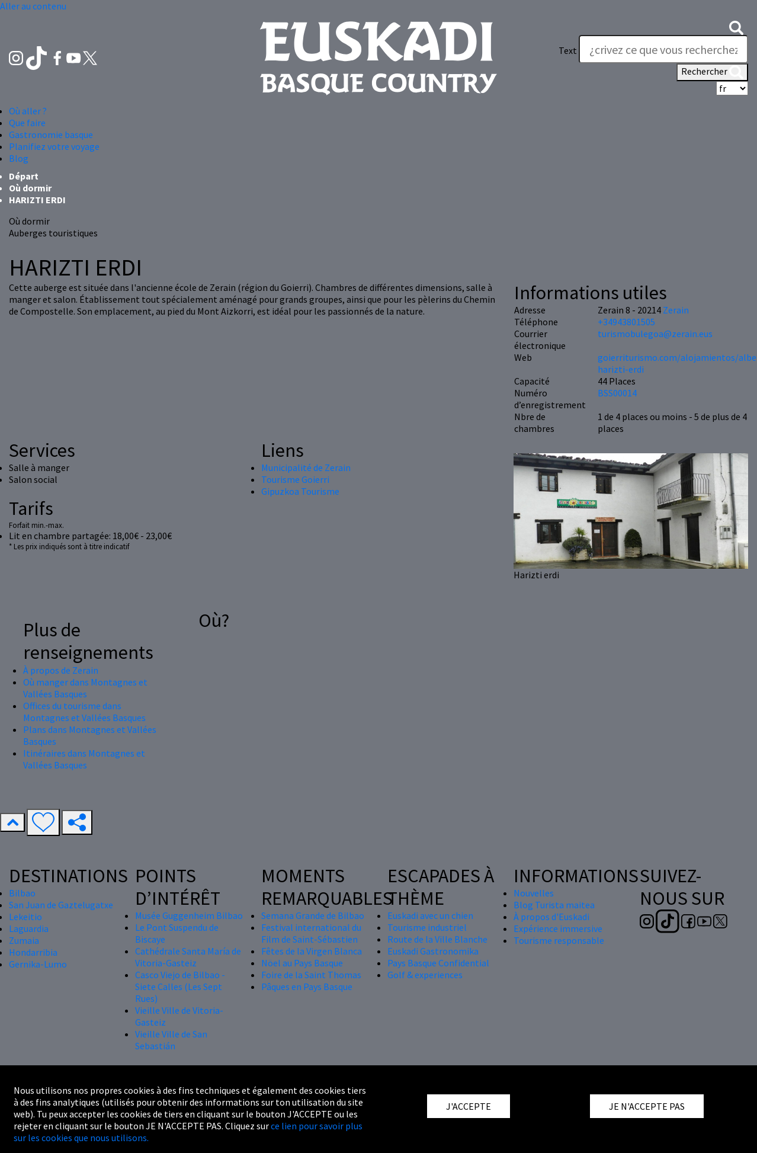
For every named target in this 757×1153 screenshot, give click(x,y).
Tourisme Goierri (295, 479)
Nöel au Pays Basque (302, 963)
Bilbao (22, 893)
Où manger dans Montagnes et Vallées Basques (85, 688)
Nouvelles (534, 893)
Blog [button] (18, 158)
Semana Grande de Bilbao (312, 915)
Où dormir (30, 188)
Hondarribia (33, 952)
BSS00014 (617, 393)
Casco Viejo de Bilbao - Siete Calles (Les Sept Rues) (180, 986)
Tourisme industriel (427, 927)
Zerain (676, 310)
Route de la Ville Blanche (437, 939)
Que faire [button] (27, 123)
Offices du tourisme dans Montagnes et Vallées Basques (84, 711)
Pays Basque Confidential (438, 963)
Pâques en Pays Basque (306, 986)
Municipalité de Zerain (306, 467)
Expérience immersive (558, 928)
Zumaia (24, 940)
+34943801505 (626, 322)
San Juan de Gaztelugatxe (61, 905)
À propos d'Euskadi (551, 917)
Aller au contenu (33, 6)
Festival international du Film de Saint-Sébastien (311, 933)
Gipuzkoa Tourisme (300, 491)
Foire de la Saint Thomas (311, 975)
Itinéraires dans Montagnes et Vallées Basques (84, 759)
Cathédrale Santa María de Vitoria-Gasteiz (188, 957)
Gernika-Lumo (38, 964)
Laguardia (29, 928)
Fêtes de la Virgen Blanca (311, 951)
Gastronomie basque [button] (51, 134)
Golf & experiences (425, 975)
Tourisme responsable (559, 940)
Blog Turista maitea (554, 905)
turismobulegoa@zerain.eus (655, 334)
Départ (24, 176)
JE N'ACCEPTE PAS (647, 1106)
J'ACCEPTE (468, 1106)
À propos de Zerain (60, 670)
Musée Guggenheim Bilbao (189, 915)
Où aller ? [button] (28, 111)
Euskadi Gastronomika (433, 951)
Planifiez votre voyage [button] (54, 146)
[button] (736, 27)
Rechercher (712, 72)
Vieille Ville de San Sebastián (171, 1040)
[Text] (663, 49)
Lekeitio (25, 917)
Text (568, 50)
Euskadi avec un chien (430, 915)
